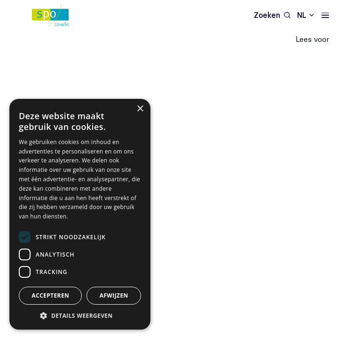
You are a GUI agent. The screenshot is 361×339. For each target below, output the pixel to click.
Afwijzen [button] (114, 295)
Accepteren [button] (50, 295)
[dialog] (79, 214)
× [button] (139, 109)
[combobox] (306, 15)
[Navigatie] (325, 15)
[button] (80, 315)
